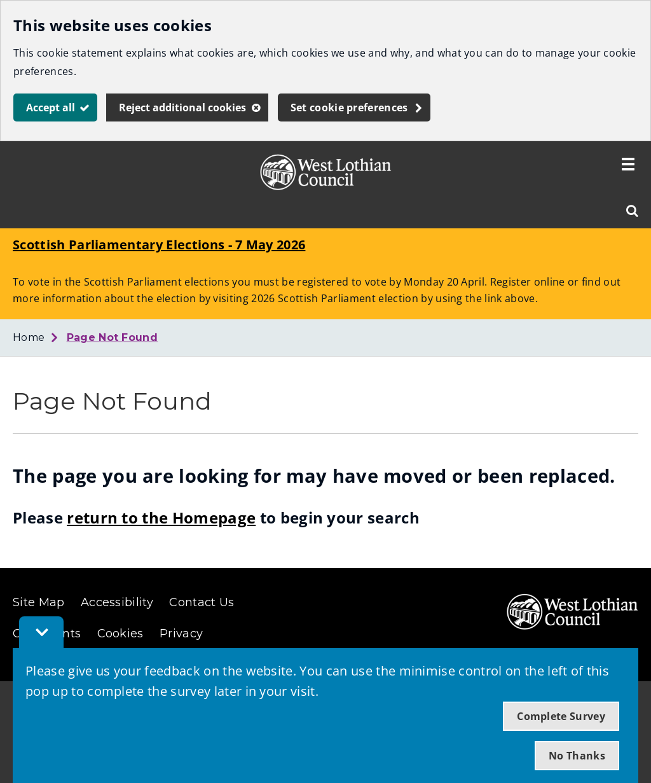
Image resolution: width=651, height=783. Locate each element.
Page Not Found (112, 337)
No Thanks (577, 756)
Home (29, 337)
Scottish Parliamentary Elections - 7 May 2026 (159, 244)
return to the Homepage (161, 517)
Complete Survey (561, 716)
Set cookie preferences (349, 107)
